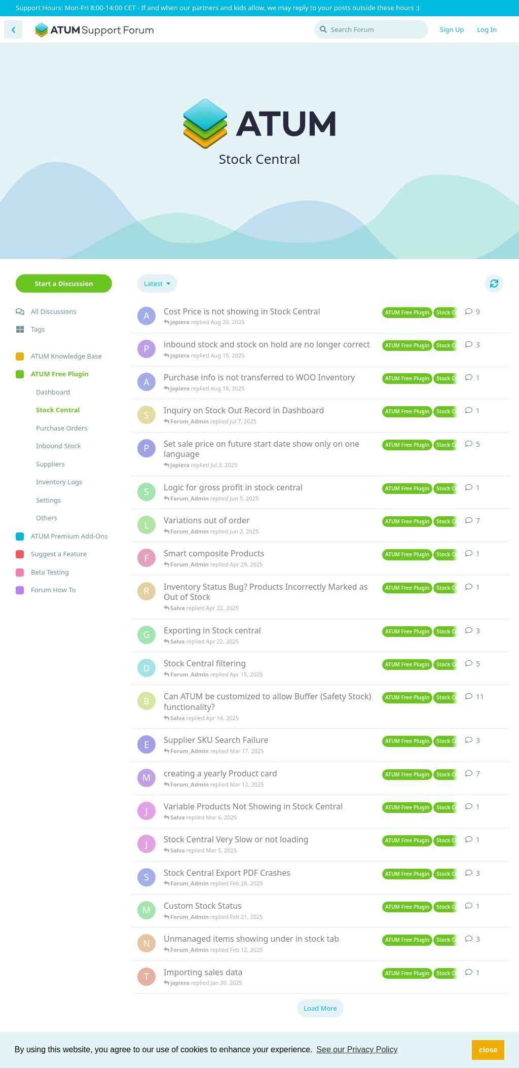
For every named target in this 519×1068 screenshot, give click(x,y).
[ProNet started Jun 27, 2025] (146, 448)
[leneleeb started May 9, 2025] (146, 525)
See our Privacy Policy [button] (356, 1049)
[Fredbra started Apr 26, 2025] (146, 558)
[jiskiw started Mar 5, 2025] (146, 811)
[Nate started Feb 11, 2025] (146, 943)
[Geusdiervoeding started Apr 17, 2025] (146, 635)
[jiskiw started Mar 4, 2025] (146, 844)
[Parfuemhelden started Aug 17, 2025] (146, 349)
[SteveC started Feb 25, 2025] (146, 877)
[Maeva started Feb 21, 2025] (146, 910)
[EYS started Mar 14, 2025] (146, 744)
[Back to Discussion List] (13, 29)
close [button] (488, 1050)
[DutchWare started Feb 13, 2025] (146, 668)
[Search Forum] (371, 29)
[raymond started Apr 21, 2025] (146, 591)
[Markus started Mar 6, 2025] (146, 778)
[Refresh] (494, 283)
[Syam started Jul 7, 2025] (146, 415)
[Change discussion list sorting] (157, 283)
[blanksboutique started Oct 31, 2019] (146, 701)
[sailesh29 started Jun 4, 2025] (146, 492)
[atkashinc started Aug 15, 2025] (146, 382)
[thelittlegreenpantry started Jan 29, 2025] (146, 977)
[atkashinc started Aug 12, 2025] (146, 316)
